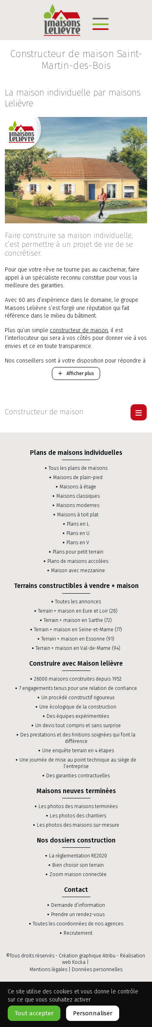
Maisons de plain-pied (78, 477)
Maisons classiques (78, 496)
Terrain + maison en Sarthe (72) (78, 620)
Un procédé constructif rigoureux (78, 697)
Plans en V (77, 542)
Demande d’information (78, 905)
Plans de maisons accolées (77, 561)
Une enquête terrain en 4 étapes (78, 750)
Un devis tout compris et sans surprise (78, 725)
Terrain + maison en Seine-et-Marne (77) (78, 629)
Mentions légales (48, 969)
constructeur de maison (79, 330)
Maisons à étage (78, 487)
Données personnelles (97, 969)
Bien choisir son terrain (78, 865)
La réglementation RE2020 (78, 856)
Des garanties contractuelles (78, 776)
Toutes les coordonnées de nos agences (78, 924)
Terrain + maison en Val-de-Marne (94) (78, 648)
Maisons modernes (77, 505)
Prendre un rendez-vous (78, 914)
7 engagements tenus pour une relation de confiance (78, 688)
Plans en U (78, 533)
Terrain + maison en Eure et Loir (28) (78, 611)
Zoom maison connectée (78, 874)
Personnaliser (92, 1013)
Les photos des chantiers (78, 816)
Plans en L (78, 524)
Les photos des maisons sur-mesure (78, 825)
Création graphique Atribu (87, 956)
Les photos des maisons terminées (78, 806)
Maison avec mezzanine (78, 570)
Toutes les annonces (78, 602)
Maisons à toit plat (77, 515)
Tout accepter (34, 1013)
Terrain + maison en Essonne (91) (77, 639)
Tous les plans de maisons (78, 468)
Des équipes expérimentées (78, 716)
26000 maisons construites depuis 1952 (78, 679)
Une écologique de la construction (77, 707)
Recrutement (78, 933)
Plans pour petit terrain (78, 552)
